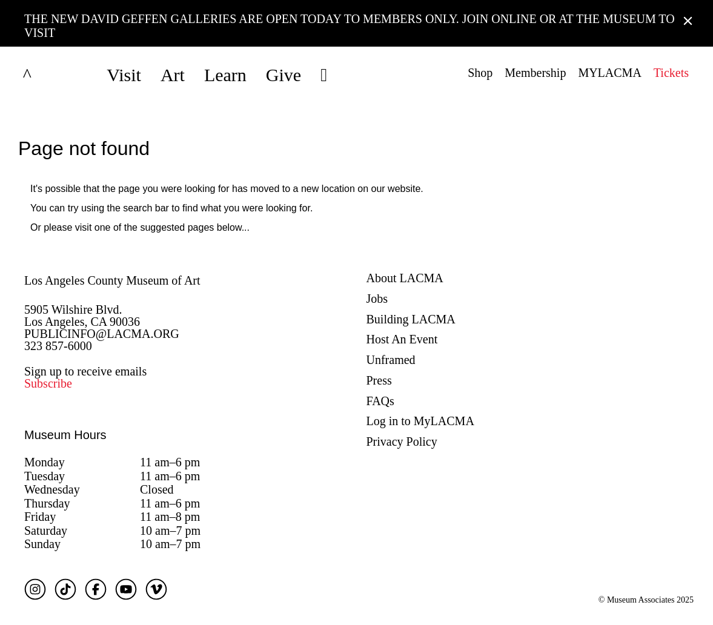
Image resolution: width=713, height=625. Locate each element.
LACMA (57, 75)
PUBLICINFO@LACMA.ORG (101, 333)
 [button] (323, 75)
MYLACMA (609, 72)
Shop (480, 72)
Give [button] (283, 75)
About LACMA (404, 278)
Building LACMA (411, 319)
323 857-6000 (58, 345)
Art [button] (173, 75)
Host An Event (402, 339)
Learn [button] (225, 75)
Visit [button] (124, 75)
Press (379, 380)
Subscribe (48, 383)
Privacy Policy (401, 441)
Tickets (671, 72)
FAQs (380, 401)
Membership (535, 72)
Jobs (377, 298)
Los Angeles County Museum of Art (112, 280)
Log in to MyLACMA (420, 421)
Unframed (391, 359)
